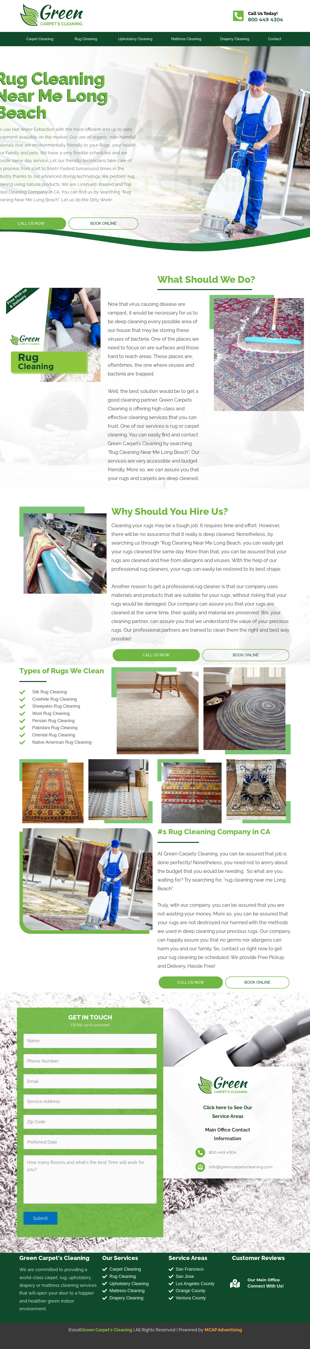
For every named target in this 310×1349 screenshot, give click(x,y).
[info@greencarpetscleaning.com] (200, 1167)
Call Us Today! (263, 13)
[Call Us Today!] (238, 16)
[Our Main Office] (235, 1283)
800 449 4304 (265, 19)
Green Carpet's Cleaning (107, 1329)
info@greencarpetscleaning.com (240, 1167)
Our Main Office (264, 1280)
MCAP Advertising (223, 1329)
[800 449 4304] (200, 1152)
